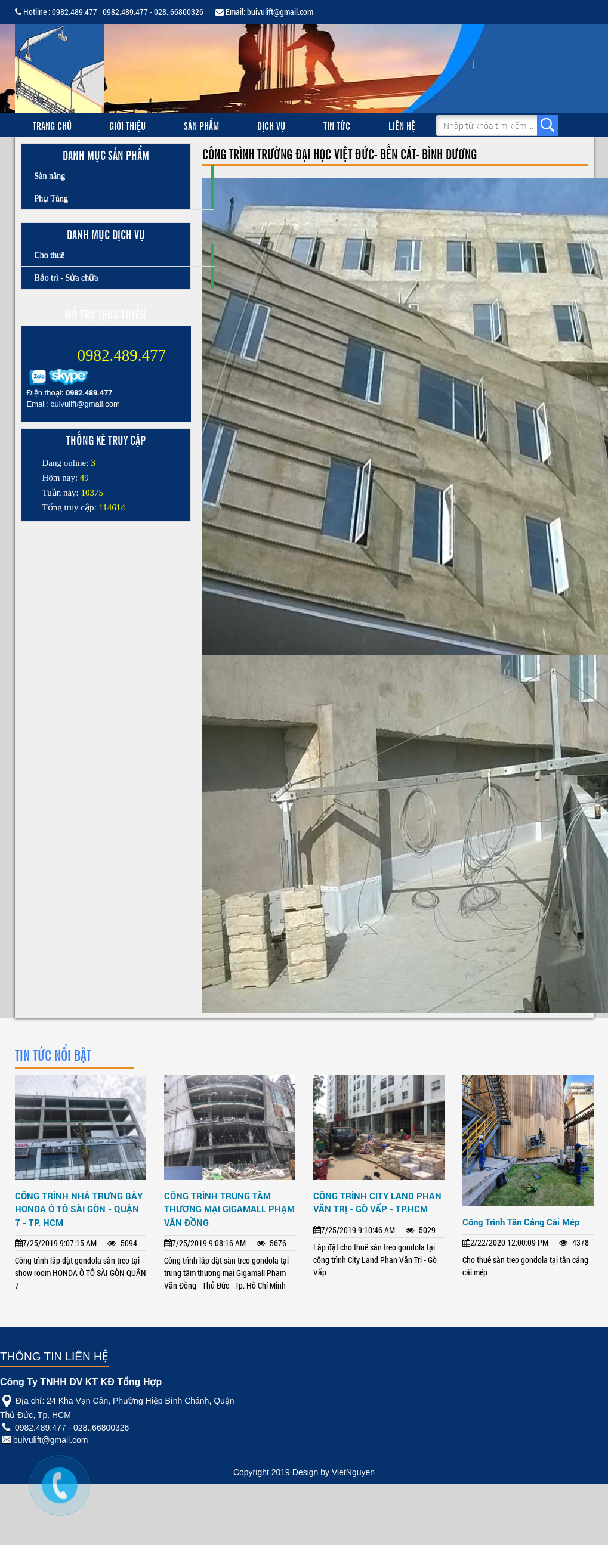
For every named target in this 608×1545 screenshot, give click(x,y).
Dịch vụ (271, 125)
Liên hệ (401, 125)
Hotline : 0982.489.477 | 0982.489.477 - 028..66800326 (109, 11)
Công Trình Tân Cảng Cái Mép (520, 1222)
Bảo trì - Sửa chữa (66, 277)
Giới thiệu (127, 125)
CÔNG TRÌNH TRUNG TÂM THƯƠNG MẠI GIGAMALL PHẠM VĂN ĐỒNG (229, 1209)
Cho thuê (50, 254)
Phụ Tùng (52, 198)
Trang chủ (52, 125)
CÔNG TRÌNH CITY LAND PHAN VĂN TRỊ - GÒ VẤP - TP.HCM (377, 1202)
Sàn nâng (50, 175)
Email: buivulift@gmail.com (264, 11)
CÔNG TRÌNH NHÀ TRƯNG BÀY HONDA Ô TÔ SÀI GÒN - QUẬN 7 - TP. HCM (79, 1209)
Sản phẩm (201, 125)
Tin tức (336, 125)
